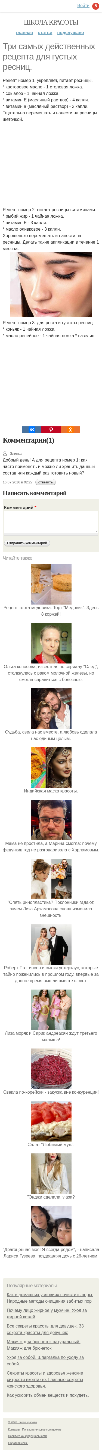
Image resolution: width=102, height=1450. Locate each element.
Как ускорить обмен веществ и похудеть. (48, 1395)
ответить (45, 482)
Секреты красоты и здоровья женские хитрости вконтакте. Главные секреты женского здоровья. (45, 1379)
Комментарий (20, 507)
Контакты (14, 1429)
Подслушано (70, 32)
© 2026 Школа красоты (22, 1422)
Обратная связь (18, 1443)
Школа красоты (51, 22)
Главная (24, 32)
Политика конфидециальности (27, 1436)
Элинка (12, 454)
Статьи (45, 32)
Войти (83, 5)
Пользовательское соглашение (41, 1429)
